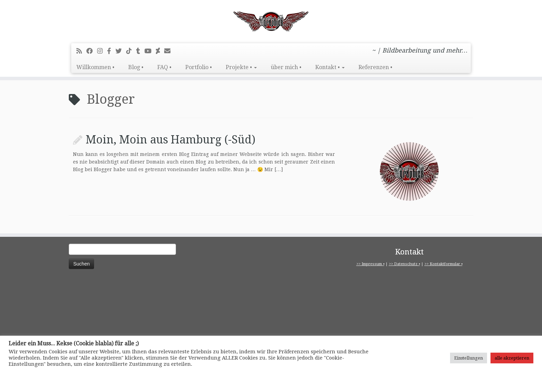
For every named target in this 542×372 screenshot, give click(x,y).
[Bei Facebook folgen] (91, 51)
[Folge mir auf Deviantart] (160, 51)
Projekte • (241, 67)
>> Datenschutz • (404, 264)
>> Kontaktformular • (443, 264)
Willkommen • (95, 67)
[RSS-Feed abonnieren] (81, 51)
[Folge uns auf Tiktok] (131, 51)
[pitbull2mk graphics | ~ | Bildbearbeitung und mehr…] (271, 20)
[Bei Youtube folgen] (150, 51)
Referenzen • (375, 67)
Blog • (135, 67)
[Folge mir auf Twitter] (120, 51)
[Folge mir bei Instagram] (102, 51)
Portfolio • (198, 67)
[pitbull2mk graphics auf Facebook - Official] (111, 51)
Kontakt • (330, 67)
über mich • (286, 67)
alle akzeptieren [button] (512, 358)
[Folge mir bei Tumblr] (140, 51)
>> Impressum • (370, 264)
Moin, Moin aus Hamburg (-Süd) (170, 139)
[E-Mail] (169, 51)
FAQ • (164, 67)
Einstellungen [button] (468, 358)
